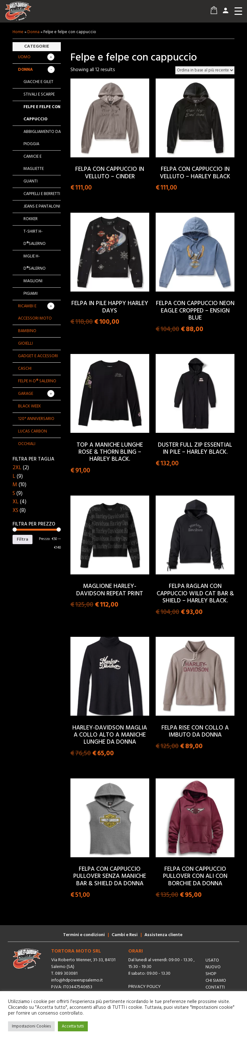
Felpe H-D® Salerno (37, 381)
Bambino (27, 331)
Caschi (25, 368)
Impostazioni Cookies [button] (31, 1026)
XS (15, 510)
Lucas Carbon (32, 431)
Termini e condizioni (84, 935)
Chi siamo (216, 980)
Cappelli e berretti (41, 194)
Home (18, 32)
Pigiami (30, 293)
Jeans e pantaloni (41, 206)
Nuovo (213, 967)
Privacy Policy (144, 986)
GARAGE (25, 393)
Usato (212, 960)
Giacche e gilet (38, 82)
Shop (211, 974)
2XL (17, 467)
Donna (33, 32)
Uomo (24, 57)
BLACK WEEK (29, 406)
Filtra (22, 539)
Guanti (30, 181)
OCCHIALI (26, 444)
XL (16, 501)
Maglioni (32, 281)
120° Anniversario (36, 418)
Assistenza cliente (163, 935)
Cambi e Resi (125, 935)
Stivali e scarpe (39, 94)
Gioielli (25, 343)
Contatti (215, 987)
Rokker (30, 219)
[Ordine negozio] (204, 70)
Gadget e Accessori (38, 356)
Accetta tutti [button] (73, 1026)
